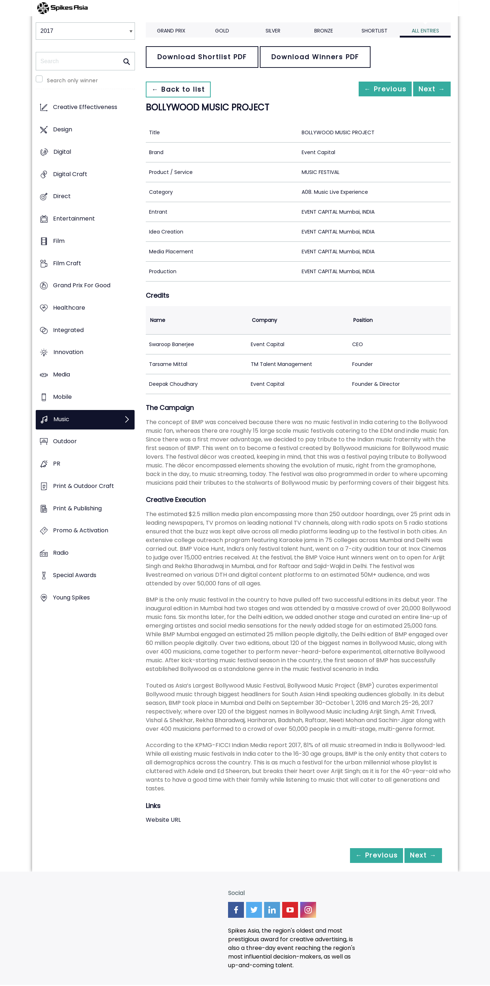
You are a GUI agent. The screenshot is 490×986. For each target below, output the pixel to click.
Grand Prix (171, 30)
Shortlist (375, 30)
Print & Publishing (77, 508)
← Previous (375, 89)
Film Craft (67, 263)
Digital (62, 152)
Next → (428, 89)
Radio (61, 553)
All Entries (425, 30)
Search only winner (72, 80)
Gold (222, 30)
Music (61, 419)
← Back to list (181, 89)
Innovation (68, 352)
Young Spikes (71, 597)
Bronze (323, 30)
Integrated (68, 330)
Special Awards (74, 575)
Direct (62, 196)
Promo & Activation (80, 531)
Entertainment (74, 218)
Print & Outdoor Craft (83, 486)
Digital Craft (70, 174)
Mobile (62, 397)
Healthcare (69, 308)
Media (61, 375)
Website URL (163, 820)
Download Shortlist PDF (202, 56)
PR (56, 464)
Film (59, 241)
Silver (273, 30)
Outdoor (65, 441)
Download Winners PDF (315, 56)
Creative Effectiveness (85, 107)
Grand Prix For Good (81, 286)
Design (62, 130)
